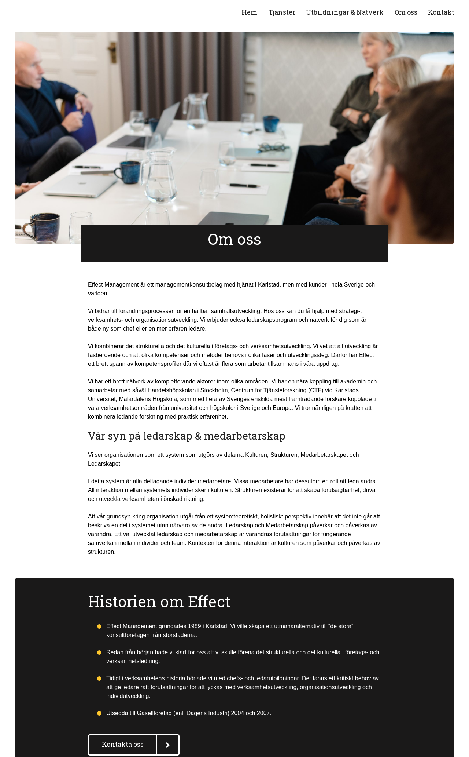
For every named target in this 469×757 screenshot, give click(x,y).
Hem (249, 12)
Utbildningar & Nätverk (345, 12)
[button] (134, 745)
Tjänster (281, 12)
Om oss (406, 12)
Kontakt (441, 12)
